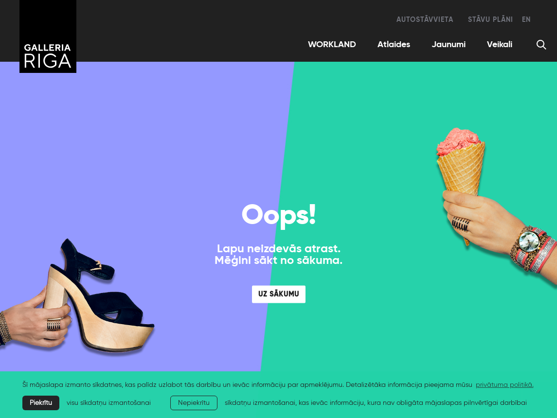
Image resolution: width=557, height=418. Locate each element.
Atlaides (393, 44)
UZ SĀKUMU (278, 294)
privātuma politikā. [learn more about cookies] (505, 385)
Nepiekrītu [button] (194, 403)
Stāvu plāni (490, 20)
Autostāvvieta (424, 20)
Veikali (499, 44)
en (526, 20)
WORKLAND (332, 44)
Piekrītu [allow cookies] (41, 403)
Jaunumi (448, 44)
